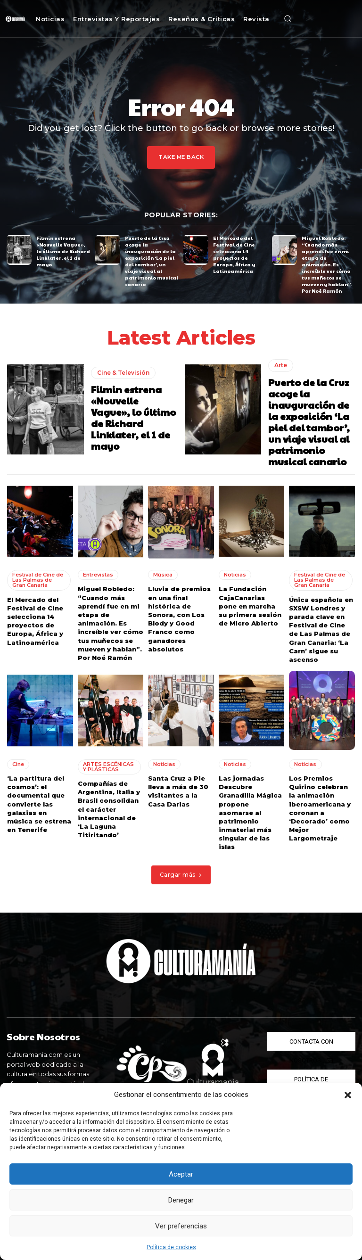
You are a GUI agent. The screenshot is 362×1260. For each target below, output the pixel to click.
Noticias (235, 573)
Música (163, 573)
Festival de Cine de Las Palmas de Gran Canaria (37, 578)
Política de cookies (171, 1247)
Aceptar (181, 1174)
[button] (348, 1095)
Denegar (181, 1200)
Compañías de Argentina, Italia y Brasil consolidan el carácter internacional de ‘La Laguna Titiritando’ (109, 807)
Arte (280, 364)
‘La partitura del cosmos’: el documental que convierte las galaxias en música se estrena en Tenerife (39, 802)
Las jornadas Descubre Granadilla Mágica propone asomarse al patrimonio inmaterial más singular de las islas (250, 811)
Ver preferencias (181, 1226)
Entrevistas (98, 573)
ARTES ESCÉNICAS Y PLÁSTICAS (108, 765)
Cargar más (181, 873)
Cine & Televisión (123, 371)
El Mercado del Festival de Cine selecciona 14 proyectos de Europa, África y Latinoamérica (234, 254)
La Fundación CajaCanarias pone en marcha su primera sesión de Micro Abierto (250, 605)
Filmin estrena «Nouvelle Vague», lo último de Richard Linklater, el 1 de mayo (63, 251)
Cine (18, 762)
